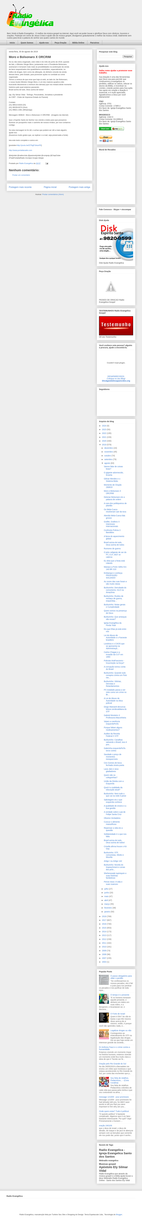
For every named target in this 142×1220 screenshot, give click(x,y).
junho (107, 892)
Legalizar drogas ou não (121, 1030)
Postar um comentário (21, 175)
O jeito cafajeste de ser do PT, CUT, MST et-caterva (115, 554)
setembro (108, 459)
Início (12, 43)
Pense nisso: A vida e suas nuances (113, 883)
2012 (104, 939)
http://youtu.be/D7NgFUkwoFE (29, 145)
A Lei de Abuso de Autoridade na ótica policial (113, 700)
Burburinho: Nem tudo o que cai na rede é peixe (115, 794)
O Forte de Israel (118, 1014)
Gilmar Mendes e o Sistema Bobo (112, 480)
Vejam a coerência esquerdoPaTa (112, 722)
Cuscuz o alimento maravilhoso (112, 823)
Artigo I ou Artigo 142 (113, 861)
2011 (104, 943)
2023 (104, 429)
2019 (104, 445)
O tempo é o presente (120, 995)
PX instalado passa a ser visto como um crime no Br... (115, 692)
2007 (104, 958)
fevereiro (108, 908)
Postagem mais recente (20, 187)
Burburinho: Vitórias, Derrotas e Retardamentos (112, 683)
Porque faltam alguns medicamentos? (113, 728)
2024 (104, 426)
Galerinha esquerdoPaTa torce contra (114, 749)
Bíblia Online (78, 43)
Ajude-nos (44, 43)
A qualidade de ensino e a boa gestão (115, 807)
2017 (104, 920)
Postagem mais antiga (79, 187)
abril (106, 900)
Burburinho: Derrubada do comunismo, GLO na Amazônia (115, 589)
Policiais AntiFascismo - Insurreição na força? (114, 662)
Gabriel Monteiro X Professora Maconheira (115, 716)
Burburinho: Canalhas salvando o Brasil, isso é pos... (115, 742)
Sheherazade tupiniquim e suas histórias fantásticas (115, 875)
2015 (104, 928)
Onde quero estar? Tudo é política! (114, 1111)
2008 (104, 954)
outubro (107, 456)
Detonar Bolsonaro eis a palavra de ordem (114, 498)
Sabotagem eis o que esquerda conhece (113, 801)
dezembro (108, 448)
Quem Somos (27, 43)
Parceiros (94, 43)
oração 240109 (105, 1125)
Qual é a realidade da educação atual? (113, 788)
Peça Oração (60, 43)
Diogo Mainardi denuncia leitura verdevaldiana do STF (115, 709)
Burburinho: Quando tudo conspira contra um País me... (115, 675)
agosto (107, 463)
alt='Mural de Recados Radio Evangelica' (116, 177)
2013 (104, 935)
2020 (104, 441)
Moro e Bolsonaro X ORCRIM (112, 492)
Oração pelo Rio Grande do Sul (112, 1064)
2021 (104, 437)
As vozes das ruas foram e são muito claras (115, 582)
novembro (108, 452)
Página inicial (50, 187)
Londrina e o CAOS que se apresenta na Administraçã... (114, 646)
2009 (104, 950)
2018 (104, 916)
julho (106, 889)
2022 (104, 433)
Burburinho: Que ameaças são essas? (115, 618)
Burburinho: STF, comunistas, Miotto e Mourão (114, 854)
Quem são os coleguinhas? (110, 776)
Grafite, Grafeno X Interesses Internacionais (112, 524)
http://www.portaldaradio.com (20, 150)
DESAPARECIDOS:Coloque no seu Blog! (116, 377)
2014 (104, 931)
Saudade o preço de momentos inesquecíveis (112, 756)
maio (106, 896)
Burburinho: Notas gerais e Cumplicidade (114, 605)
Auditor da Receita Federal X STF (112, 735)
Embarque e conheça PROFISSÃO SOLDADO (113, 575)
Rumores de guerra (112, 548)
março (107, 904)
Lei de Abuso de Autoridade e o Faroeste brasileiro (115, 637)
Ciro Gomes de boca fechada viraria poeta (114, 764)
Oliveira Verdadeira (112, 818)
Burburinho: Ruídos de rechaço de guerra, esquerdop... (113, 598)
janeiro (107, 912)
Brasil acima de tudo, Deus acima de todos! (114, 841)
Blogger (119, 1214)
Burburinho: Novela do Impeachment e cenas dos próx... (114, 867)
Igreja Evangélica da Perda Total (112, 624)
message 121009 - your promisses (114, 1097)
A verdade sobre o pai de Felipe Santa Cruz (114, 813)
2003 (104, 962)
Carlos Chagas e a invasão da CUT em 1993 (113, 654)
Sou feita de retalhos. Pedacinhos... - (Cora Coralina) (120, 1080)
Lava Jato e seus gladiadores (111, 770)
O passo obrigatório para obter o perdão (121, 977)
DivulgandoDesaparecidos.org (116, 381)
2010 (104, 947)
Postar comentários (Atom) (53, 194)
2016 (104, 924)
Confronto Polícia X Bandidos (112, 531)
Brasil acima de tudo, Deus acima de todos (114, 543)
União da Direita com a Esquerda (114, 782)
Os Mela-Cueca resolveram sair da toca (115, 510)
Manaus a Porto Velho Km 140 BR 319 (115, 568)
